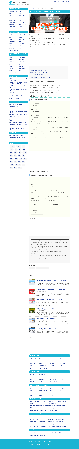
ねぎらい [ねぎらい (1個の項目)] (20, 167)
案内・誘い (21, 66)
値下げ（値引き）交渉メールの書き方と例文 (48, 309)
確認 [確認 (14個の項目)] (11, 155)
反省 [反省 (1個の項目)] (11, 167)
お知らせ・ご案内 (33, 358)
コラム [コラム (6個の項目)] (25, 158)
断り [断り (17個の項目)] (20, 152)
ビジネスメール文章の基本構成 (35, 416)
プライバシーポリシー (60, 1)
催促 (43, 301)
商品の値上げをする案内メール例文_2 (38, 75)
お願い (43, 310)
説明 (31, 395)
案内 (43, 291)
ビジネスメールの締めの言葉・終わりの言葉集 (38, 426)
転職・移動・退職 (43, 365)
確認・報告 (42, 379)
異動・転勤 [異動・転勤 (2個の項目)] (18, 164)
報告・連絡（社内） (43, 390)
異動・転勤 (46, 281)
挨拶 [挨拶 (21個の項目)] (11, 152)
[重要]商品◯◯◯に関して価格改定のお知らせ (41, 77)
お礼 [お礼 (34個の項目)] (23, 146)
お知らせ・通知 (42, 374)
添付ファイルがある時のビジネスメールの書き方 (38, 424)
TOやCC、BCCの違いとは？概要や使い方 (37, 421)
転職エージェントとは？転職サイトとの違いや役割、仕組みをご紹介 (57, 402)
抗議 (41, 395)
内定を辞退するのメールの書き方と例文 (46, 328)
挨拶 (43, 281)
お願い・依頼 (32, 363)
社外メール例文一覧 (43, 368)
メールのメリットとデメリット (35, 419)
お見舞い (61, 365)
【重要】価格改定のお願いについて (39, 74)
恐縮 (50, 388)
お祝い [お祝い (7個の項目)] (11, 158)
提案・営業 (52, 363)
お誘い (61, 358)
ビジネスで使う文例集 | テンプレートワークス (39, 444)
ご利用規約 (55, 1)
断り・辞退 (62, 388)
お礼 (41, 358)
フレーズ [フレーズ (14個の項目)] (25, 152)
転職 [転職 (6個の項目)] (21, 158)
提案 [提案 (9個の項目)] (19, 155)
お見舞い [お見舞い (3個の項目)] (12, 164)
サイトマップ (44, 441)
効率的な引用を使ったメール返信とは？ (56, 421)
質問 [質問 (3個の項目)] (23, 161)
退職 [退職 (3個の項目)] (19, 161)
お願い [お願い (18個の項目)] (15, 152)
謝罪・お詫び (42, 360)
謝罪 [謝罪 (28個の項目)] (20, 149)
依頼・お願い (22, 68)
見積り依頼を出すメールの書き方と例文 (46, 318)
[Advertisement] (49, 57)
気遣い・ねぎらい (53, 379)
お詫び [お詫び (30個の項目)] (11, 149)
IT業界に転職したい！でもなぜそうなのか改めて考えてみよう (39, 406)
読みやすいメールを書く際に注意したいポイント (57, 419)
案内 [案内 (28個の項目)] (16, 149)
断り (43, 329)
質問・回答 (32, 390)
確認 (41, 363)
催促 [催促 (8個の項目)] (23, 155)
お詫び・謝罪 (42, 388)
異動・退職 (32, 381)
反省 (60, 390)
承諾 (50, 390)
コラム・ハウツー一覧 (53, 410)
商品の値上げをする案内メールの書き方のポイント (41, 70)
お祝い (51, 358)
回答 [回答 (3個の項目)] (15, 161)
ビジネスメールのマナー (53, 416)
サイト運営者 (67, 1)
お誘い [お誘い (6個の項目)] (16, 158)
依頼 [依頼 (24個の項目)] (24, 149)
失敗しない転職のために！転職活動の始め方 (57, 405)
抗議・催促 (62, 360)
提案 (11, 66)
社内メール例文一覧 (53, 381)
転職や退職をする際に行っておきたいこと (56, 408)
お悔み (31, 368)
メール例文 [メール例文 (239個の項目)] (12, 146)
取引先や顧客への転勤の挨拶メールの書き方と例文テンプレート (52, 280)
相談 (50, 360)
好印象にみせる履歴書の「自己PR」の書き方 (38, 410)
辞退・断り (32, 365)
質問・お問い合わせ (63, 363)
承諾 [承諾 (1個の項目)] (15, 167)
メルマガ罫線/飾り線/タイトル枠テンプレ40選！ (57, 426)
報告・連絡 (52, 365)
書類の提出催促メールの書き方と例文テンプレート (49, 299)
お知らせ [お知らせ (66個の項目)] (18, 146)
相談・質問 (12, 41)
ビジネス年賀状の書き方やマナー (36, 432)
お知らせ (45, 291)
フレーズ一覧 (52, 395)
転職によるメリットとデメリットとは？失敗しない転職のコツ (39, 402)
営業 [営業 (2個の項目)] (23, 164)
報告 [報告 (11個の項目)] (15, 155)
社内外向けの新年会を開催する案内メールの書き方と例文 (51, 289)
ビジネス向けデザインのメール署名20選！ (56, 424)
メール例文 (40, 281)
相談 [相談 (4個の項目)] (11, 161)
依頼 (43, 320)
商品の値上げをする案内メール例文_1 (38, 72)
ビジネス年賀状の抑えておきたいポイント (37, 435)
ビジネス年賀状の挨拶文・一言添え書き (56, 432)
